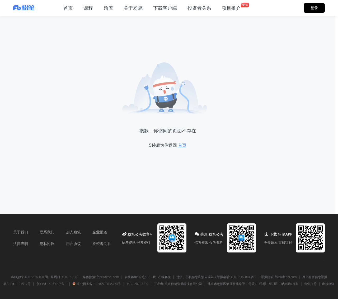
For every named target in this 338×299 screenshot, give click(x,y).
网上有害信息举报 (314, 277)
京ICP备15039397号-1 (51, 284)
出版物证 (328, 284)
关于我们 (20, 231)
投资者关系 (101, 243)
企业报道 (99, 231)
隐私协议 (47, 243)
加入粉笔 (73, 231)
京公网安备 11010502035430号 (96, 284)
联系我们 (47, 231)
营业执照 (310, 284)
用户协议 (73, 243)
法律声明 (20, 243)
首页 (182, 145)
